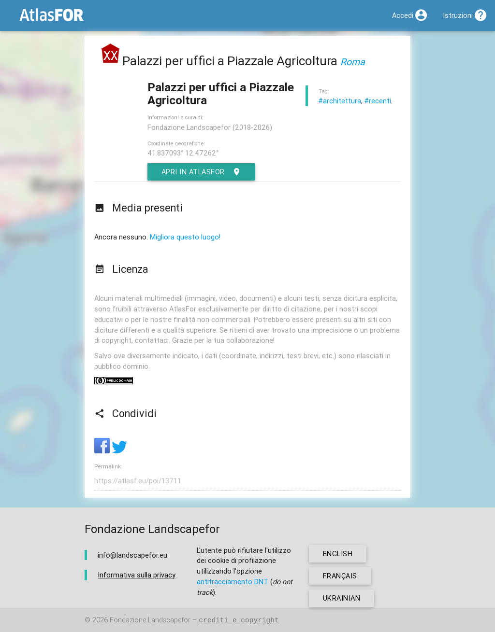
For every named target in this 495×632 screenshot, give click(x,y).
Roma (352, 62)
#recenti (377, 100)
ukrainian (342, 598)
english (338, 553)
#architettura (340, 100)
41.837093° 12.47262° (182, 152)
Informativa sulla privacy (136, 574)
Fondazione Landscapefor (150, 620)
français (340, 575)
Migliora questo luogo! (185, 236)
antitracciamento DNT (232, 581)
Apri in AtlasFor (201, 172)
